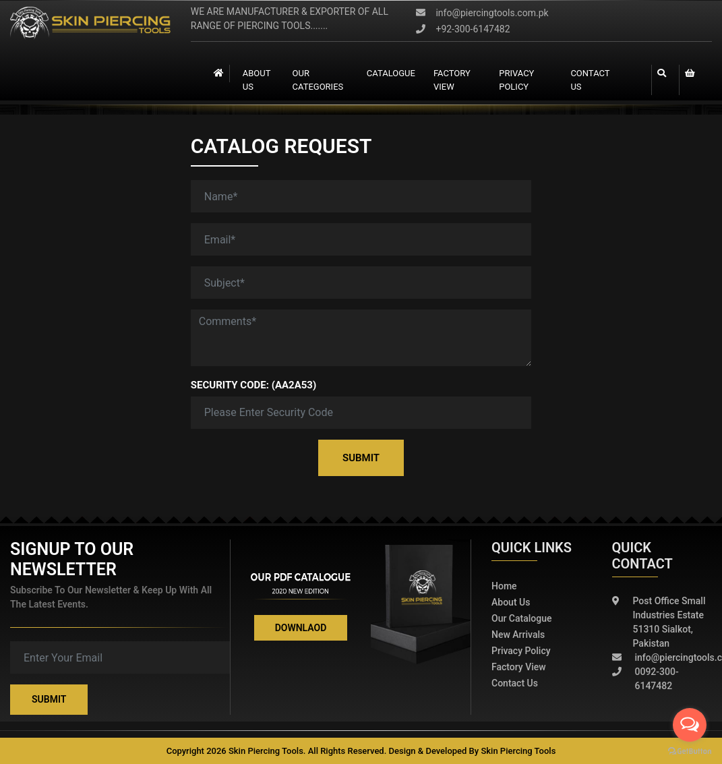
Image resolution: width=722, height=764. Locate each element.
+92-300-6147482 (463, 29)
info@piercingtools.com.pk (482, 12)
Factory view (451, 80)
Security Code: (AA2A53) (253, 385)
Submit (361, 458)
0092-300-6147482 (645, 679)
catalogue (391, 73)
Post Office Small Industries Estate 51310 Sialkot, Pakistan (659, 622)
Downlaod (301, 627)
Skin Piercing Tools (518, 751)
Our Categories (317, 80)
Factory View (518, 667)
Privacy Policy (516, 80)
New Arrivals (518, 634)
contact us (590, 80)
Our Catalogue (521, 618)
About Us (256, 80)
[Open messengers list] (689, 725)
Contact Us (514, 683)
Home (504, 586)
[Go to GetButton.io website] (689, 750)
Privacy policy (521, 650)
